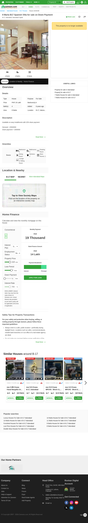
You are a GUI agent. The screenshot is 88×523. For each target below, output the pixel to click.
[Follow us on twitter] (67, 510)
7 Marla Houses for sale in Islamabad (67, 95)
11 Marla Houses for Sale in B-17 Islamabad (61, 420)
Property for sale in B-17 (63, 92)
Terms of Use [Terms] (5, 500)
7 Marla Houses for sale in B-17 (65, 97)
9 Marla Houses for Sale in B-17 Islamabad (61, 423)
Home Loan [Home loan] (70, 17)
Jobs (2, 491)
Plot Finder (20, 2)
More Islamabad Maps (36, 176)
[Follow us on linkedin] (72, 510)
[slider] (10, 262)
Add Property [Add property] (26, 500)
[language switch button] (78, 2)
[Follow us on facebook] (67, 504)
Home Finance (29, 81)
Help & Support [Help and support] (6, 494)
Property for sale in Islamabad (64, 90)
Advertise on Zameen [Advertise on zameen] (8, 497)
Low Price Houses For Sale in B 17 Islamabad (19, 426)
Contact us (5, 488)
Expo (23, 494)
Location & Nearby (15, 81)
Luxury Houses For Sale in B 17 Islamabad (18, 418)
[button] (15, 246)
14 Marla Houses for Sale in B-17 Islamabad (61, 418)
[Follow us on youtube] (77, 504)
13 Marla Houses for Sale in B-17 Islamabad (18, 420)
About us (4, 485)
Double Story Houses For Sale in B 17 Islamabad (20, 429)
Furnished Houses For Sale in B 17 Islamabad (19, 423)
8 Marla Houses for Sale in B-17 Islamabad (61, 426)
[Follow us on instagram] (72, 504)
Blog (23, 485)
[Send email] (11, 398)
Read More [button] (40, 137)
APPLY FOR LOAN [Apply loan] (35, 278)
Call (20, 398)
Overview (4, 81)
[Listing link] (15, 380)
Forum (24, 491)
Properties (9, 2)
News (24, 488)
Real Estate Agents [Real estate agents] (28, 497)
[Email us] (53, 503)
